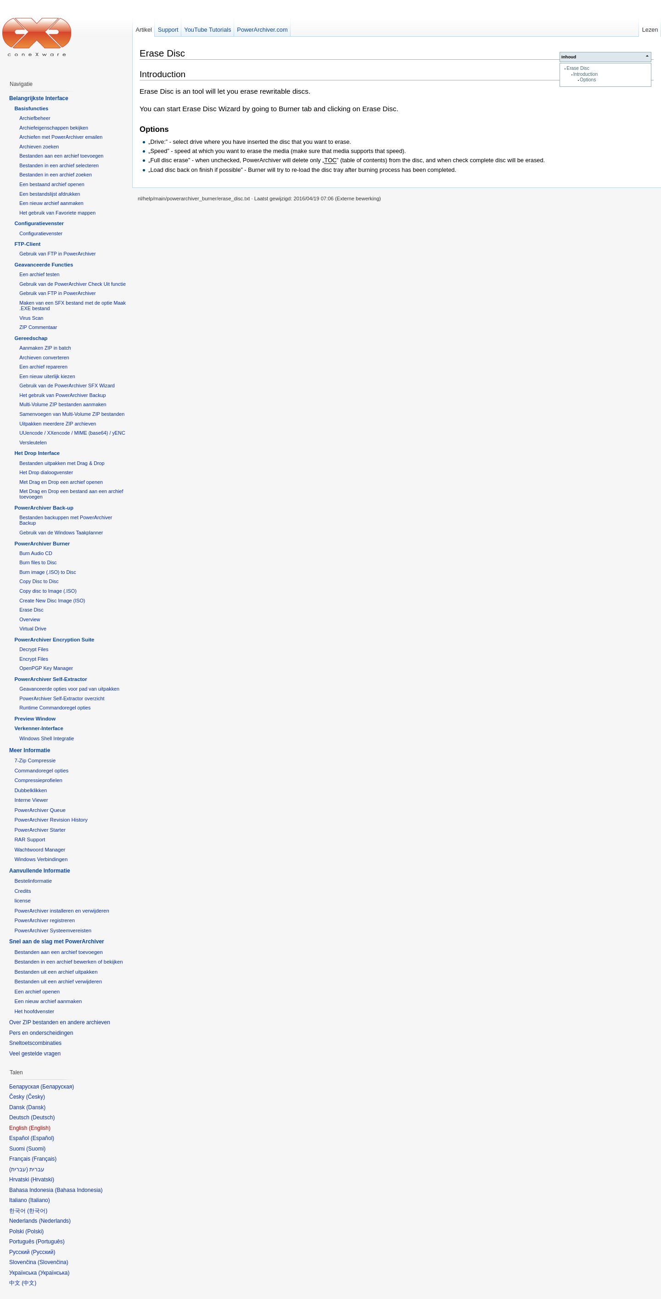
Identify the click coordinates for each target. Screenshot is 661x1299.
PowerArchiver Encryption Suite (54, 639)
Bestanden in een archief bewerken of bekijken (68, 961)
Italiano (39, 1200)
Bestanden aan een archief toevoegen (61, 156)
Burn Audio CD (35, 553)
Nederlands (55, 1221)
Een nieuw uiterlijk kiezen (47, 376)
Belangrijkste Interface (38, 98)
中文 (28, 1283)
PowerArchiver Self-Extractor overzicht (61, 698)
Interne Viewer (31, 800)
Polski (34, 1231)
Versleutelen (33, 442)
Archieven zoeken (39, 146)
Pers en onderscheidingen (41, 1033)
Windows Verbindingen (40, 859)
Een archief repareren (43, 366)
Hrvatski (42, 1179)
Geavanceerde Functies (43, 264)
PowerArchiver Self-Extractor (50, 679)
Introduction (585, 74)
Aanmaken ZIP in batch (45, 348)
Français (44, 1159)
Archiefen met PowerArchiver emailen (60, 137)
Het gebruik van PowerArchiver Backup (62, 395)
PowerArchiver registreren (44, 920)
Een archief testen (39, 274)
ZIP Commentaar (38, 327)
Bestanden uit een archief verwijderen (58, 981)
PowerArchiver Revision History (51, 820)
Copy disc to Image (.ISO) (48, 591)
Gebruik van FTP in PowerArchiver (57, 253)
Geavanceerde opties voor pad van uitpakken (69, 689)
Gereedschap (30, 338)
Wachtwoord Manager (39, 849)
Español (42, 1138)
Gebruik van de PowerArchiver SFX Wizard (67, 385)
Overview (29, 619)
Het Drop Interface (37, 453)
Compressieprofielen (38, 780)
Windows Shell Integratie (46, 738)
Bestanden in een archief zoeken (55, 174)
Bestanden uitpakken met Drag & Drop (61, 463)
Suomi (36, 1149)
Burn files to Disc (37, 562)
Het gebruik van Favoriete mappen (57, 213)
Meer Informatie (29, 750)
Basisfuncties (31, 108)
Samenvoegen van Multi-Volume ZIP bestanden (71, 414)
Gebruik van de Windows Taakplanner (61, 532)
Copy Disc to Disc (38, 581)
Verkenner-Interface (38, 728)
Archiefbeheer (34, 118)
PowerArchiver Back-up (43, 508)
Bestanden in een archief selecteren (59, 165)
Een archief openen (37, 991)
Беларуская (57, 1086)
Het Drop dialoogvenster (46, 472)
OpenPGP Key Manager (46, 668)
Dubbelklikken (30, 790)
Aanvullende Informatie (39, 871)
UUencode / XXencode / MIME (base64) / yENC (72, 433)
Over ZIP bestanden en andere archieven (59, 1022)
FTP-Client (27, 244)
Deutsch (43, 1117)
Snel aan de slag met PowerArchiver (56, 941)
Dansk (36, 1107)
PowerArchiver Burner (42, 543)
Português (50, 1241)
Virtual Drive (32, 628)
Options (588, 79)
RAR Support (29, 839)
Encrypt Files (33, 659)
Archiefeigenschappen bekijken (53, 127)
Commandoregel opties (41, 770)
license (22, 900)
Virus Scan (31, 318)
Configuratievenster (39, 223)
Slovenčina (53, 1262)
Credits (22, 891)
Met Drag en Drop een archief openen (61, 482)
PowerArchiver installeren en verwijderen (61, 910)
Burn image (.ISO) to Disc (47, 572)
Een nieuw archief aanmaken (51, 203)
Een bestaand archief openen (51, 184)
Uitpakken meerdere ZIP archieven (57, 423)
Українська (53, 1273)
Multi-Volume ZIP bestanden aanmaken (62, 404)
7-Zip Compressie (35, 760)
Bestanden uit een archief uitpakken (55, 972)
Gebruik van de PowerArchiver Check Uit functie (72, 284)
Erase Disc (577, 68)
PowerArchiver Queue (39, 810)
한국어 (37, 1211)
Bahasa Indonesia (78, 1190)
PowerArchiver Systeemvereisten (52, 930)
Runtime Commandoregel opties (54, 707)
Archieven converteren (44, 357)
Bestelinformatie (33, 881)
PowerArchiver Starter (39, 830)
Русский (43, 1252)
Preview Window (35, 718)
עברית (18, 1169)
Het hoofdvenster (34, 1011)
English (40, 1128)
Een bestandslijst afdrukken (49, 194)
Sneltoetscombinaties (35, 1043)
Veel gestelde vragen (35, 1053)
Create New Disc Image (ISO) (52, 600)
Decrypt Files (33, 649)
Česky (35, 1097)
